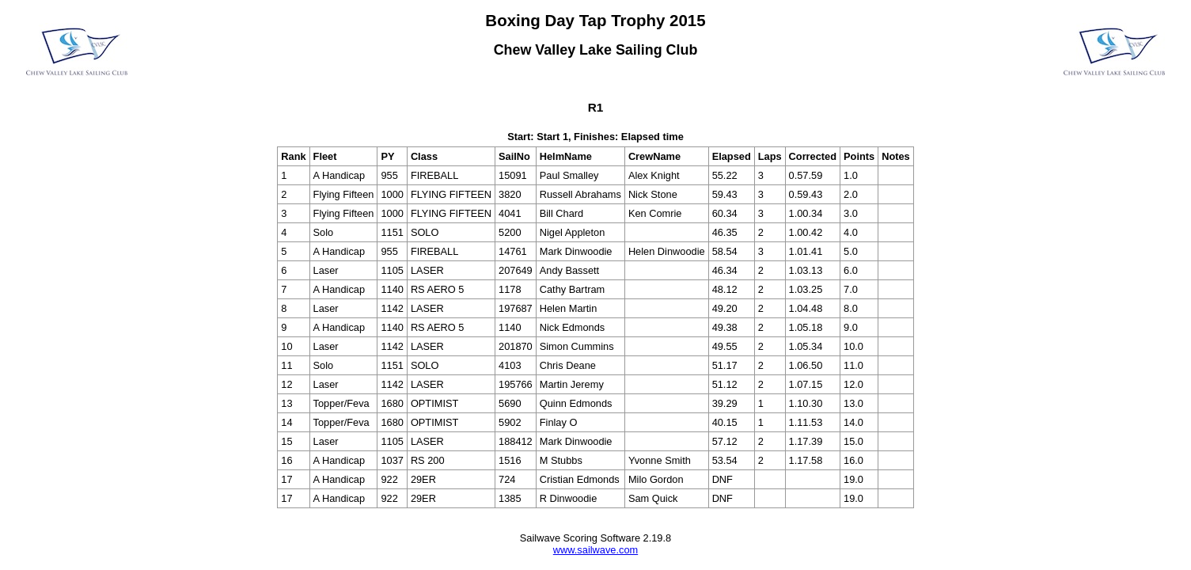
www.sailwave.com (595, 550)
